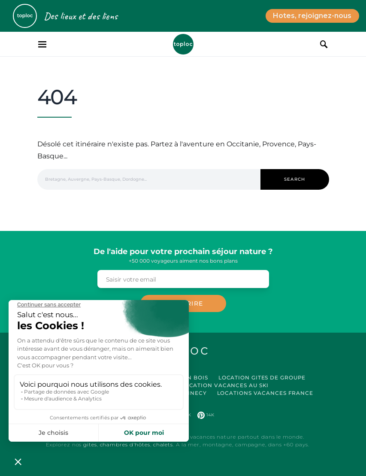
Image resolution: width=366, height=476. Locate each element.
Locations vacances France (265, 393)
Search (295, 179)
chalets (163, 444)
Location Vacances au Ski (225, 385)
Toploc (183, 44)
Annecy (193, 393)
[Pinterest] (205, 415)
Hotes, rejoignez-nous (312, 16)
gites (90, 444)
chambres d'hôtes (125, 444)
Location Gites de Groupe (262, 377)
